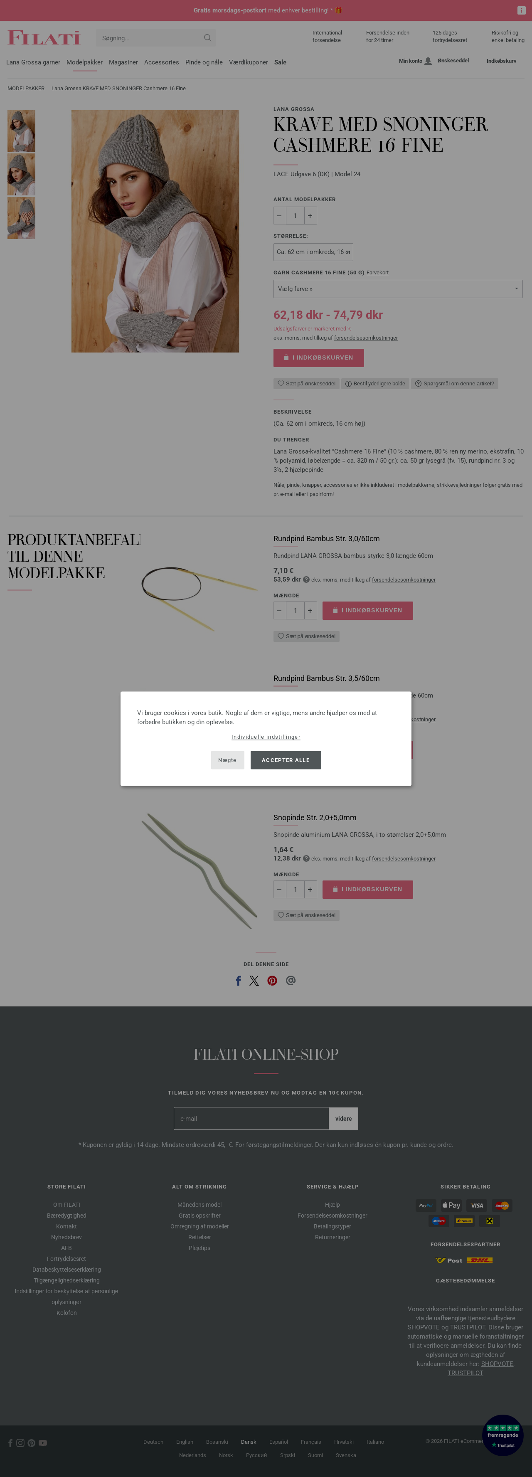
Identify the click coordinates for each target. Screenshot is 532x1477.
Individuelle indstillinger (266, 736)
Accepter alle (286, 760)
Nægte (227, 760)
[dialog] (266, 738)
